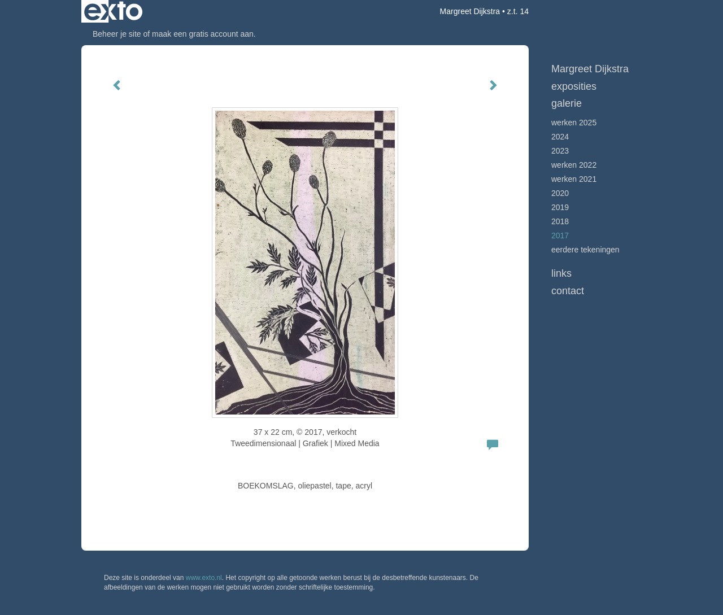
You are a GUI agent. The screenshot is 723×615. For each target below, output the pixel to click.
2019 (560, 207)
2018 (560, 221)
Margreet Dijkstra (470, 11)
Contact (567, 290)
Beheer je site (117, 33)
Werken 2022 (573, 164)
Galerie (566, 103)
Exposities (573, 86)
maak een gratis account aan (203, 33)
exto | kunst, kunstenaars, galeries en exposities (113, 11)
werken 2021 (573, 179)
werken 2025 (573, 122)
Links (561, 273)
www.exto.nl (204, 578)
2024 (560, 136)
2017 (560, 235)
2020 (560, 193)
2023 (560, 150)
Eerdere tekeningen (585, 249)
